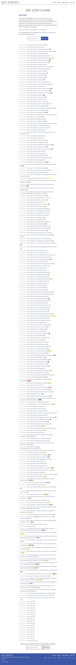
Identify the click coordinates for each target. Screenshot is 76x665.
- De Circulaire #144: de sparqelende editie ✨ (34, 283)
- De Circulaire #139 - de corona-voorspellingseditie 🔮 (36, 294)
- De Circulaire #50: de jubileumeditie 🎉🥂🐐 (34, 500)
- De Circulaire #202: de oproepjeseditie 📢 (33, 142)
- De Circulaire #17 (27, 605)
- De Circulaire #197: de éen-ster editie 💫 (33, 153)
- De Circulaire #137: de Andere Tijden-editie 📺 (35, 298)
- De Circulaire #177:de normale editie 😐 (33, 206)
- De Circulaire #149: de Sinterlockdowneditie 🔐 (35, 272)
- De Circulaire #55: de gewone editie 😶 (33, 484)
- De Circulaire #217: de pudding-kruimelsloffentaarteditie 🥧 (38, 108)
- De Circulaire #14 (27, 612)
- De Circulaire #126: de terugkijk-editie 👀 (33, 322)
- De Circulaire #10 (27, 621)
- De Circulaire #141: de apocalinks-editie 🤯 (34, 289)
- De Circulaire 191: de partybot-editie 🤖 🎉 (34, 168)
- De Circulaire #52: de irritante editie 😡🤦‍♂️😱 (34, 494)
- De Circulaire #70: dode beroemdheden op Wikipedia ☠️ (37, 450)
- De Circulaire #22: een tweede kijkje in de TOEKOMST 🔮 (37, 593)
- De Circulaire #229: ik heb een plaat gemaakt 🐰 (35, 82)
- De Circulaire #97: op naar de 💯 (31, 385)
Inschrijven (45, 38)
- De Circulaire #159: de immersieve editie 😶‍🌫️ (34, 250)
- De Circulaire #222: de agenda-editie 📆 (33, 97)
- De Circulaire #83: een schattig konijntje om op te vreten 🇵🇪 (38, 417)
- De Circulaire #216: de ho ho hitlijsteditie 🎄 (34, 110)
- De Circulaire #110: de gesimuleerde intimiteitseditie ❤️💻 (38, 355)
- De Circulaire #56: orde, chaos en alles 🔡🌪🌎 (35, 482)
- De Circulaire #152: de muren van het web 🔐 (34, 265)
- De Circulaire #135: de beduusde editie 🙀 (34, 303)
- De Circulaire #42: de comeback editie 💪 (33, 524)
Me (71, 2)
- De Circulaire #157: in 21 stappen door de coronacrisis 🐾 (37, 255)
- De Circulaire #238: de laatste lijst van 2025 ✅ (35, 62)
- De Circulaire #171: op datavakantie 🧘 (33, 219)
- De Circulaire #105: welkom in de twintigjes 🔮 (35, 366)
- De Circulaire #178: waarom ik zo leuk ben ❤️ (34, 204)
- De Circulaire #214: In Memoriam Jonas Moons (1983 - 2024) (38, 114)
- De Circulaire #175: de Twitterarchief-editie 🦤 (35, 211)
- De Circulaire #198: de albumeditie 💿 (33, 151)
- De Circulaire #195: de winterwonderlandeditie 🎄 (35, 157)
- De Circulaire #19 (27, 601)
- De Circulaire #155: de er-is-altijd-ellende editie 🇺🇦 (36, 259)
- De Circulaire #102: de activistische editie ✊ (34, 372)
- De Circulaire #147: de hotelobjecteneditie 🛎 (34, 276)
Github (69, 658)
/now (73, 658)
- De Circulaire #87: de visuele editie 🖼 (33, 408)
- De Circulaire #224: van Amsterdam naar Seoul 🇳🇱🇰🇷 (36, 93)
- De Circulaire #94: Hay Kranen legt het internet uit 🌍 (36, 391)
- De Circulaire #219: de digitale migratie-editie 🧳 (35, 103)
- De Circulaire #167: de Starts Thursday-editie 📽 (35, 228)
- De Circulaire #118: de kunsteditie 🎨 (32, 340)
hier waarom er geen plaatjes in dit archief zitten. (34, 29)
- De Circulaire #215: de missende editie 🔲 (34, 112)
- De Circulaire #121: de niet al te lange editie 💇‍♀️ (35, 333)
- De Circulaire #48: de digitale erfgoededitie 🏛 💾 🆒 (36, 504)
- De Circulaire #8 (27, 625)
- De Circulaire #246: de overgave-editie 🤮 (33, 45)
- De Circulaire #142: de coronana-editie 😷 (33, 287)
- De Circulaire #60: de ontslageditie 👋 (32, 472)
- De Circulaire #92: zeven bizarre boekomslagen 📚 (36, 396)
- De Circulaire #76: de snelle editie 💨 (32, 432)
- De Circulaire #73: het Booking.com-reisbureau (35, 440)
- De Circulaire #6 (27, 629)
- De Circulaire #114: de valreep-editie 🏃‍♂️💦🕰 (34, 348)
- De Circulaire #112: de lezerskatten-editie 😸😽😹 (35, 351)
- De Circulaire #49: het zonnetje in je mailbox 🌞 (35, 502)
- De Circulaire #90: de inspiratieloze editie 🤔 (34, 402)
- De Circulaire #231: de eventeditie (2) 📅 (33, 77)
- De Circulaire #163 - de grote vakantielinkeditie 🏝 (36, 238)
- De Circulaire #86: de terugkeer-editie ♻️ (33, 410)
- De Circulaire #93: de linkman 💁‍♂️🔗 (32, 394)
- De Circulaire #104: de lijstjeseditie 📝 (33, 368)
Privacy (54, 658)
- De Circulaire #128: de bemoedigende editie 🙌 (35, 318)
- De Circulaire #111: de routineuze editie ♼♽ (34, 353)
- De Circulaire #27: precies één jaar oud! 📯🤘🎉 (35, 576)
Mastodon (59, 658)
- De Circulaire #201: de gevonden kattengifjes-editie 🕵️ (37, 144)
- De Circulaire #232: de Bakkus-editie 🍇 (33, 75)
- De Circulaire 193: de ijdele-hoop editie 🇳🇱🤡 (34, 162)
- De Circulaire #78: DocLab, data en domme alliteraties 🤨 (37, 428)
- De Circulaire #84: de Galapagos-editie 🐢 (33, 415)
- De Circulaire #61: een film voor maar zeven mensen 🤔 (37, 470)
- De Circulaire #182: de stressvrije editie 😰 (34, 195)
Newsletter (65, 2)
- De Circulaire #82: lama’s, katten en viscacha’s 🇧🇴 (35, 419)
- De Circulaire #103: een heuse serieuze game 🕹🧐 (36, 370)
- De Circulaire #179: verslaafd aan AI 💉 (33, 202)
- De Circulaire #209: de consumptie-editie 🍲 (34, 125)
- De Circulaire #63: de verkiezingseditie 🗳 (33, 465)
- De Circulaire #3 (27, 636)
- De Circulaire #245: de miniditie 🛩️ (32, 47)
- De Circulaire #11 (27, 619)
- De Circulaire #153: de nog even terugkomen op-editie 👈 (37, 263)
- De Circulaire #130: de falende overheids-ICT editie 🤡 (36, 313)
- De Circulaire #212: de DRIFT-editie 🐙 (33, 119)
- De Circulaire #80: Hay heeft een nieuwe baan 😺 (35, 424)
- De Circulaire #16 (27, 608)
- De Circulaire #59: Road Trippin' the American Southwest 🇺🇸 (38, 474)
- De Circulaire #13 (27, 614)
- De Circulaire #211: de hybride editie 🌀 (33, 121)
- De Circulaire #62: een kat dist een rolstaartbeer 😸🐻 (36, 468)
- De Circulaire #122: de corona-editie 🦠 (33, 331)
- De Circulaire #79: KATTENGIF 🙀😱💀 (32, 426)
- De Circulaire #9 (27, 623)
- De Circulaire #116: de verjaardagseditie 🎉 (34, 344)
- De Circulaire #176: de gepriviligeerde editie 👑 (35, 208)
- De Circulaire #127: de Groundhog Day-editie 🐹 (35, 320)
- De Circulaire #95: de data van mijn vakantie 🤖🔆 (36, 389)
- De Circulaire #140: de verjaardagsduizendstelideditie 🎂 (37, 292)
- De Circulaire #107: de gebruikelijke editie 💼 (34, 361)
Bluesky (64, 658)
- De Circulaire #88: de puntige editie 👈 (33, 406)
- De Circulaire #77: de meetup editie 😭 (33, 430)
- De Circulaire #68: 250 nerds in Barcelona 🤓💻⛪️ (36, 454)
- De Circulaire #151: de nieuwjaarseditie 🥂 (34, 268)
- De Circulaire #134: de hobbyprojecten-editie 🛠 (35, 305)
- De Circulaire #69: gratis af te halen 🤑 (33, 452)
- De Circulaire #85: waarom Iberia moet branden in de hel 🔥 (38, 413)
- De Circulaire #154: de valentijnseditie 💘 (33, 261)
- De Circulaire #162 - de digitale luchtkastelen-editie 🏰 (37, 240)
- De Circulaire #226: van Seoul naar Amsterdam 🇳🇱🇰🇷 (36, 88)
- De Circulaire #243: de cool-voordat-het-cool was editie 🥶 (38, 51)
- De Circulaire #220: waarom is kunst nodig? (34, 101)
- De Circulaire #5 (27, 632)
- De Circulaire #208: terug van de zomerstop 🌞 (35, 127)
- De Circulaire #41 (27, 526)
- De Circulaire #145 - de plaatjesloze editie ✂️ (34, 281)
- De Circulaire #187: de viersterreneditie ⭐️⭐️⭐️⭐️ (36, 178)
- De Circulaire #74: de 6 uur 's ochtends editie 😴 (35, 438)
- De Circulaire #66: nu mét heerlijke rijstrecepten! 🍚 (36, 459)
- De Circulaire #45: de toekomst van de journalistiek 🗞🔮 (37, 514)
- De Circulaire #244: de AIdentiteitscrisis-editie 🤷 (35, 49)
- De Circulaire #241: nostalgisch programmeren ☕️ (36, 55)
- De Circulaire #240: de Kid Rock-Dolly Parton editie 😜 (36, 58)
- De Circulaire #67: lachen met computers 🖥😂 (35, 457)
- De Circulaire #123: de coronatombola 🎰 (33, 329)
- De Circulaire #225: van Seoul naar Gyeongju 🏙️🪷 (36, 90)
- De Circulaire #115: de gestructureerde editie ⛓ (35, 346)
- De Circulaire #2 (27, 638)
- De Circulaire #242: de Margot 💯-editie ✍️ (34, 53)
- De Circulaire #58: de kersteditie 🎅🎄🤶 (33, 476)
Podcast (50, 658)
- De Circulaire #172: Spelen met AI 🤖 (32, 217)
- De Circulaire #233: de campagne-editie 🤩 (34, 73)
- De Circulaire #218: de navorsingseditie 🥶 (34, 106)
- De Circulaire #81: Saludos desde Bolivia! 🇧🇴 (34, 421)
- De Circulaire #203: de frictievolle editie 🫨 (34, 140)
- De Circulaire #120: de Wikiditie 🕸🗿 (32, 335)
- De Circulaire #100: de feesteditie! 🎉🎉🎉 (34, 377)
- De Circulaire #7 (27, 627)
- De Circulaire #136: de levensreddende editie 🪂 (35, 300)
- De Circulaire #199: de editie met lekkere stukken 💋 (36, 149)
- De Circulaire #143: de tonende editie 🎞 (33, 285)
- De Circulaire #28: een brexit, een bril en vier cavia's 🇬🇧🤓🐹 (38, 574)
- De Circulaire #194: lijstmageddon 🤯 (32, 160)
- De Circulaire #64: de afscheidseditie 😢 (33, 463)
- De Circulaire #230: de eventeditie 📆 (32, 79)
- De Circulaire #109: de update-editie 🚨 (33, 357)
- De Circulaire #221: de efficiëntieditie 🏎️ (33, 99)
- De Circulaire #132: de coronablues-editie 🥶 (34, 309)
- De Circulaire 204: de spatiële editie (32, 138)
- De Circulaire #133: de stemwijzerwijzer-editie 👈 (35, 307)
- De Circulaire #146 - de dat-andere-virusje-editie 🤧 (36, 279)
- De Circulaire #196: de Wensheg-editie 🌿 (33, 155)
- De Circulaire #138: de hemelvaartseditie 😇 (34, 296)
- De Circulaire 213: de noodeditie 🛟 (32, 117)
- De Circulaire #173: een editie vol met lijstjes (34, 215)
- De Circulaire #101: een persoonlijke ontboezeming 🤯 (37, 375)
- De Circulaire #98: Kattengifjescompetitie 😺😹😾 (35, 383)
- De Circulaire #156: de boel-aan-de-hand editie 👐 (36, 257)
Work (54, 2)
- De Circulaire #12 (27, 616)
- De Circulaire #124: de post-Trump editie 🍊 (34, 327)
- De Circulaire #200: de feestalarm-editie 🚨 (34, 146)
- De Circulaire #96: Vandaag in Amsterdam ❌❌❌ (36, 387)
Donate (45, 658)
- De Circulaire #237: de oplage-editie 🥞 (33, 64)
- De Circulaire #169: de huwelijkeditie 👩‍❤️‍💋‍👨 (33, 224)
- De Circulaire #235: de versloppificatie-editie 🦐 (35, 69)
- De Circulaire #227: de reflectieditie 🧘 (33, 86)
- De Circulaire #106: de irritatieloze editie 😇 (34, 364)
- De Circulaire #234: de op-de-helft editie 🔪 (34, 71)
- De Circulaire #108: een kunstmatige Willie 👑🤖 (35, 359)
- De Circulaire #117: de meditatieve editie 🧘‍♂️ (34, 342)
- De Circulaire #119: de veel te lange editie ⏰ (34, 337)
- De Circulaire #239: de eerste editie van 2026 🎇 (35, 60)
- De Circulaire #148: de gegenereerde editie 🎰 (35, 274)
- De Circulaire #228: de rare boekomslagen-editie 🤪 (36, 84)
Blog (58, 2)
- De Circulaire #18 (27, 603)
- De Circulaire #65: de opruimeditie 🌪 (32, 461)
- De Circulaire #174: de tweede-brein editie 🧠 (34, 213)
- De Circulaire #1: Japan (29, 640)
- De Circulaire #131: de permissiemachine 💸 (34, 311)
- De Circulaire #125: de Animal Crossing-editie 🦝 (35, 324)
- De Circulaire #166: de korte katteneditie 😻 (34, 230)
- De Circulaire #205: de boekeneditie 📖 (33, 136)
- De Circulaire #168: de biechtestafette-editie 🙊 (35, 226)
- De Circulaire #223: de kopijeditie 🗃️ (32, 95)
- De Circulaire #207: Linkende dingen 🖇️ (33, 130)
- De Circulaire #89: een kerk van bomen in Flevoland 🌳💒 (37, 404)
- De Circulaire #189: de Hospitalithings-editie (34, 172)
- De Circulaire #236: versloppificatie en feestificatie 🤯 (36, 66)
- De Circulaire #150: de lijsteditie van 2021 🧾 (34, 270)
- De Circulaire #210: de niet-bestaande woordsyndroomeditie (38, 123)
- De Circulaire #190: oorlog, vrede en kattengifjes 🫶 (36, 170)
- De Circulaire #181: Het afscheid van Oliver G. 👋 (35, 197)
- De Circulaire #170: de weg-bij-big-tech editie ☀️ (35, 221)
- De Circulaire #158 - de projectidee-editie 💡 (34, 252)
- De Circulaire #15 (27, 610)
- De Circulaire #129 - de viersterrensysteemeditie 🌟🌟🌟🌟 (38, 316)
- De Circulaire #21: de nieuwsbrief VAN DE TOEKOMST (36, 595)
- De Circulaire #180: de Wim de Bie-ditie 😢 (34, 200)
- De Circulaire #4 (27, 634)
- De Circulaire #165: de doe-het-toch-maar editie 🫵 (36, 232)
